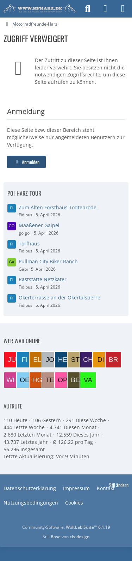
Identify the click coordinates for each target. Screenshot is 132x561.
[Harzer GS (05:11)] (37, 380)
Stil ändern (118, 484)
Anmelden (26, 161)
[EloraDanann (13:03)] (37, 359)
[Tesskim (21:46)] (50, 380)
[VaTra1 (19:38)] (88, 380)
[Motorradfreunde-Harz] (39, 9)
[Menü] (123, 9)
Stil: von (66, 537)
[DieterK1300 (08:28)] (100, 359)
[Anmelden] (105, 9)
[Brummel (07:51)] (113, 359)
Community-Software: (66, 527)
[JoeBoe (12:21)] (50, 359)
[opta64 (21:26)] (62, 380)
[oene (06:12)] (24, 380)
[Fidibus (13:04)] (24, 359)
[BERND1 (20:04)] (75, 380)
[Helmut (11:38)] (62, 359)
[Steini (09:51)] (75, 359)
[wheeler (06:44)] (12, 380)
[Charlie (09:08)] (88, 359)
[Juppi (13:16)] (12, 359)
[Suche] (88, 9)
